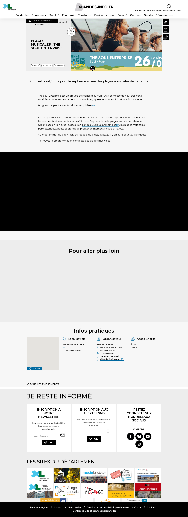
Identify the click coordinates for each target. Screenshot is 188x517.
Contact (58, 507)
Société (122, 15)
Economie (68, 15)
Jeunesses (39, 15)
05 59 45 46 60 (106, 353)
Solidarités (22, 15)
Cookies (151, 507)
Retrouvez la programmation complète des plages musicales (74, 140)
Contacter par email (109, 356)
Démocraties (163, 15)
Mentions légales (39, 507)
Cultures (135, 15)
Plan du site (74, 507)
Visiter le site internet (112, 359)
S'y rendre (36, 368)
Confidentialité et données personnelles (94, 511)
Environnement (104, 15)
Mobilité (54, 15)
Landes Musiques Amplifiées (75, 105)
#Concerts (59, 66)
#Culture (35, 66)
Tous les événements (44, 384)
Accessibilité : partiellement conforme (120, 507)
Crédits (91, 507)
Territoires (85, 15)
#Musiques (47, 66)
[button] (165, 22)
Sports (148, 15)
